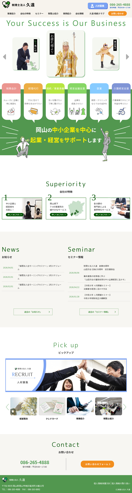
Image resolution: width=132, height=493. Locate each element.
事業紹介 (11, 13)
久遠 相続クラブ (96, 13)
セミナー (39, 13)
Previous (4, 54)
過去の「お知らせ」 (37, 311)
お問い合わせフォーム (98, 464)
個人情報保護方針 (102, 483)
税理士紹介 (53, 13)
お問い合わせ (117, 13)
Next (127, 54)
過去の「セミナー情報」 (102, 311)
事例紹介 (67, 13)
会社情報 (79, 13)
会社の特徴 (25, 13)
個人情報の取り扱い (121, 483)
